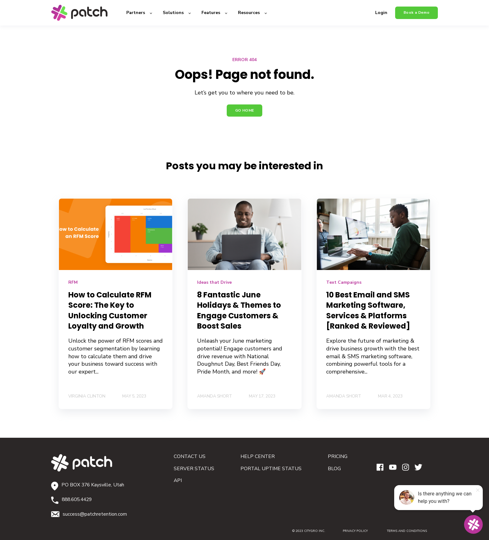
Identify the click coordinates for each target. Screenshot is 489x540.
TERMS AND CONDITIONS (401, 531)
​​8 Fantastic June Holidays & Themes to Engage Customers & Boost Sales (239, 310)
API (178, 480)
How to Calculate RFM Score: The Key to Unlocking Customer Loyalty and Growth (110, 310)
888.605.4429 (77, 499)
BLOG (334, 468)
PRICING (337, 456)
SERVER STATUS (194, 468)
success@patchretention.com (95, 514)
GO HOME (244, 110)
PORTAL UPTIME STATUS (271, 468)
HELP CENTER (257, 456)
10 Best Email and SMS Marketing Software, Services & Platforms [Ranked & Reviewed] (368, 310)
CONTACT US (190, 456)
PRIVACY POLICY (355, 531)
